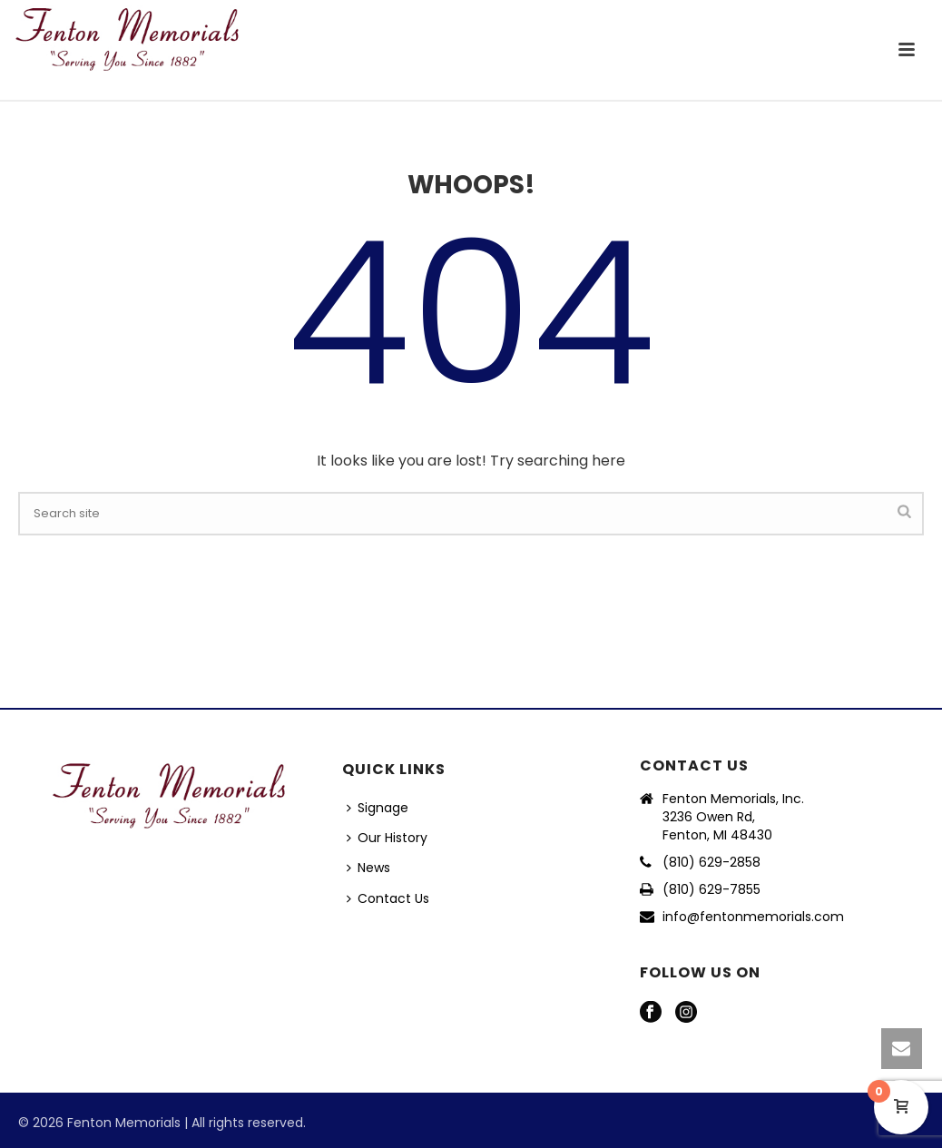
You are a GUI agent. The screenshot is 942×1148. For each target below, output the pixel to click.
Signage (377, 808)
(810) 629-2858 (711, 862)
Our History (387, 838)
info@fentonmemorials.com (753, 916)
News (368, 868)
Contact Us (388, 898)
